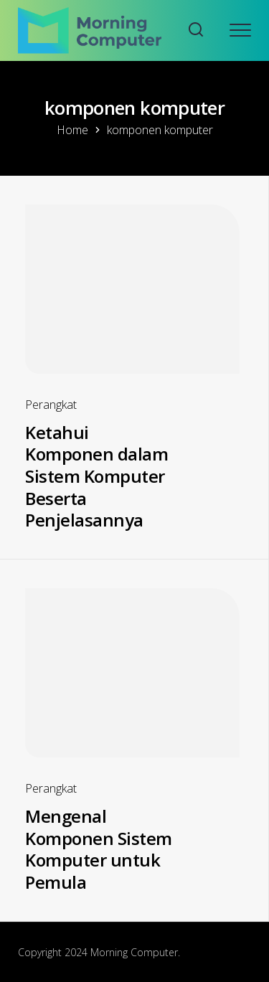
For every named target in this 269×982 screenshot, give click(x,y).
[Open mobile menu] (240, 30)
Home (72, 130)
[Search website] (195, 30)
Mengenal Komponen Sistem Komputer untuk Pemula (98, 849)
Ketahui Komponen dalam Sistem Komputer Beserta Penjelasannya (96, 476)
